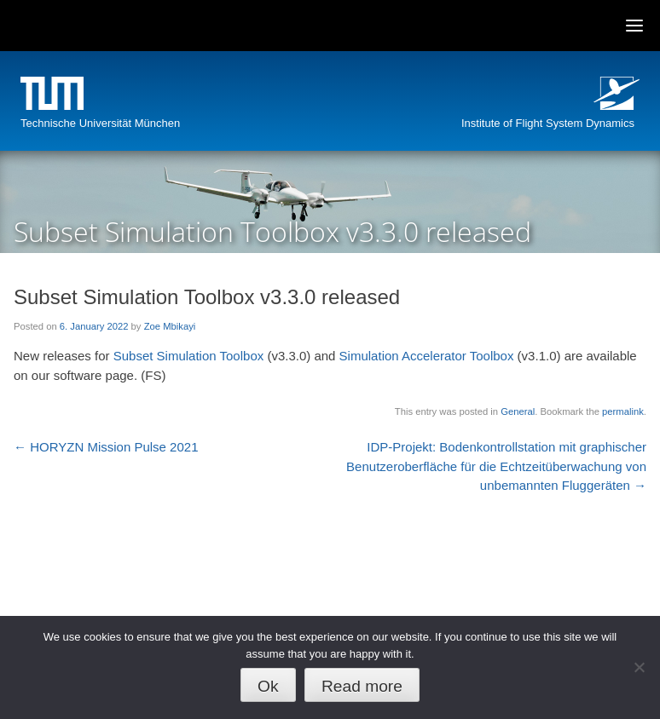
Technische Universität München (100, 123)
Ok (268, 686)
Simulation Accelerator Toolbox (426, 355)
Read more (361, 686)
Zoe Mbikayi (170, 326)
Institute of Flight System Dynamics (547, 123)
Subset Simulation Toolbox (188, 355)
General (518, 411)
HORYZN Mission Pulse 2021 (106, 447)
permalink (623, 411)
